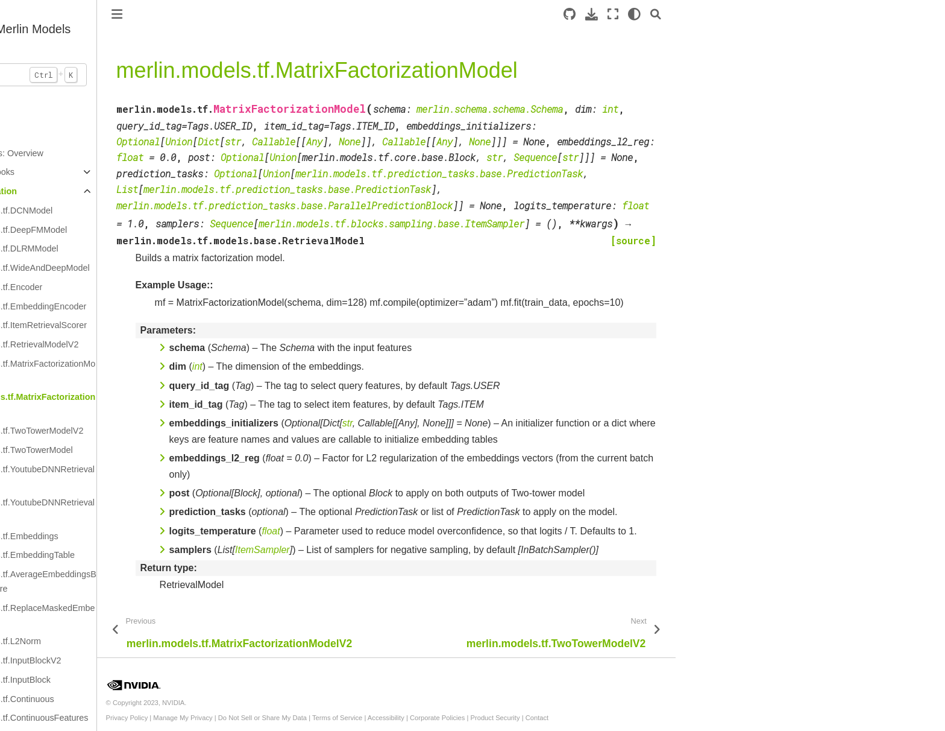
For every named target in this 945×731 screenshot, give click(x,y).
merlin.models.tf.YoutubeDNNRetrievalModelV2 (142, 476)
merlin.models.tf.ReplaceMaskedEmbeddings (142, 615)
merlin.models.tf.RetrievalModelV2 (133, 344)
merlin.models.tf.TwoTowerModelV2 (136, 430)
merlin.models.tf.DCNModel (121, 210)
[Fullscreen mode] (734, 14)
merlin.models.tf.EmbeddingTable (132, 555)
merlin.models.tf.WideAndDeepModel (139, 268)
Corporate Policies (558, 717)
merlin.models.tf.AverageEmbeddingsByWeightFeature (143, 581)
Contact (658, 717)
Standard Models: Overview (111, 153)
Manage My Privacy (303, 717)
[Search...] (133, 74)
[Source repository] (691, 14)
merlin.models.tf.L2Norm (115, 641)
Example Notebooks (97, 172)
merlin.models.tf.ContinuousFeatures (138, 718)
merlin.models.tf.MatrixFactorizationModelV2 (142, 371)
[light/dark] (755, 14)
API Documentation (98, 191)
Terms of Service (458, 717)
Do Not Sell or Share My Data (383, 717)
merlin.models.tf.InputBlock (120, 680)
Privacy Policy (248, 717)
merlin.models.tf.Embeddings (124, 536)
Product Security (616, 717)
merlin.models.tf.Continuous (121, 699)
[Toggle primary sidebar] (238, 14)
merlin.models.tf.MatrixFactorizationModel (142, 404)
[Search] (777, 14)
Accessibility (507, 717)
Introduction (80, 134)
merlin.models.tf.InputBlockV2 (125, 660)
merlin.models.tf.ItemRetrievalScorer (138, 325)
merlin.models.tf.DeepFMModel (128, 230)
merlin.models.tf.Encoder (115, 287)
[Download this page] (713, 14)
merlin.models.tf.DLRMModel (124, 248)
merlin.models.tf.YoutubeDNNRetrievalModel (142, 510)
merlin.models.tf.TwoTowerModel (131, 450)
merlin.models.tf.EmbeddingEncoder (137, 306)
